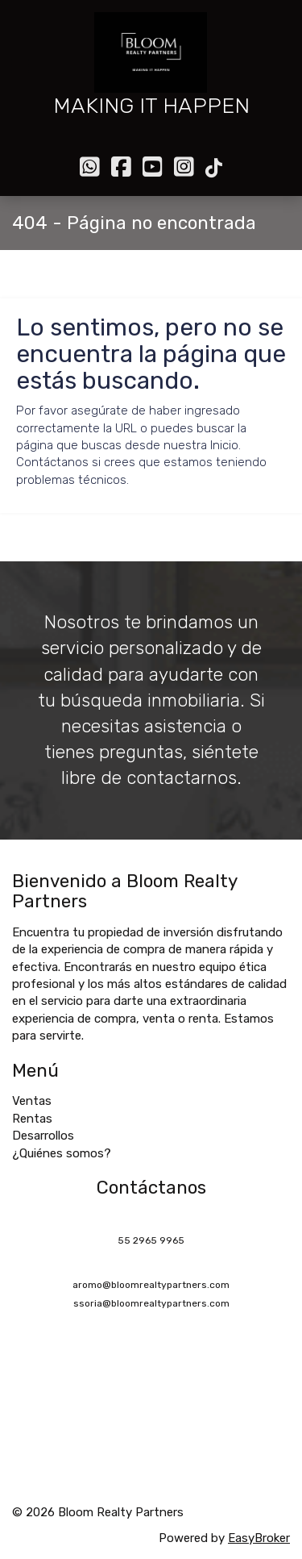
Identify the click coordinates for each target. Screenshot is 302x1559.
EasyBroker (259, 1538)
